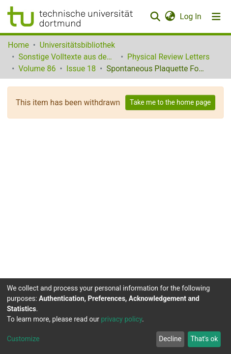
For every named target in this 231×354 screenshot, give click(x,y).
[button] (170, 17)
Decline (170, 339)
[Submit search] (155, 17)
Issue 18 (81, 68)
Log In (191, 16)
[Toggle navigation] (216, 16)
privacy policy (121, 319)
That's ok (204, 339)
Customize (23, 339)
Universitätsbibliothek (77, 45)
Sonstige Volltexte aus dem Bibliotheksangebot (67, 56)
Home (18, 45)
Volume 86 (37, 68)
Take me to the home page (170, 102)
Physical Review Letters (168, 56)
